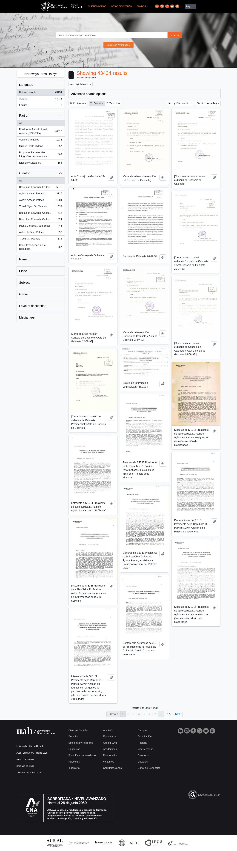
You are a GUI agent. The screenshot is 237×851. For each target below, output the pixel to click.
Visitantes (108, 761)
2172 (168, 714)
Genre (23, 294)
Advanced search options (89, 94)
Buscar (174, 35)
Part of (24, 115)
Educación (74, 749)
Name (23, 259)
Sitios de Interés (121, 6)
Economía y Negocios (81, 742)
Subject (24, 282)
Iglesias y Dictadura (40, 163)
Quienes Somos (97, 6)
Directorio (143, 755)
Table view (113, 103)
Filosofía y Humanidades (82, 755)
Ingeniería (74, 768)
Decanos (143, 761)
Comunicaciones (112, 768)
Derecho (73, 736)
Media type (27, 317)
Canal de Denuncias (149, 768)
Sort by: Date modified (179, 103)
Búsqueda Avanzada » (119, 45)
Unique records (40, 92)
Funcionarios (110, 755)
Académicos (110, 749)
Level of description (32, 306)
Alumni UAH (110, 742)
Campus (142, 730)
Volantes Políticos (40, 140)
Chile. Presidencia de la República (40, 247)
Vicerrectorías (145, 749)
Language (26, 84)
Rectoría (142, 742)
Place (23, 271)
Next (177, 714)
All (20, 123)
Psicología (74, 761)
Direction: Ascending (207, 103)
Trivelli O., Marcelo (40, 239)
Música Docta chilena (40, 146)
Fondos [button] (141, 6)
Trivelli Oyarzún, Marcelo (40, 207)
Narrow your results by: (40, 74)
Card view (96, 103)
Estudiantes (109, 736)
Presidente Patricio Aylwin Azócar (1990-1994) (40, 131)
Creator (24, 173)
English (40, 105)
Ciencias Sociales (78, 730)
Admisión (108, 730)
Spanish (40, 99)
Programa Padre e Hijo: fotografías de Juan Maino (40, 154)
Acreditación (145, 736)
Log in (189, 6)
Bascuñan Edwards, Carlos (40, 187)
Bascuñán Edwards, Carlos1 (40, 213)
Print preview (78, 103)
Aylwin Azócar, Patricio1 (40, 194)
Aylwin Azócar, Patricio (40, 232)
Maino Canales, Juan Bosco (40, 226)
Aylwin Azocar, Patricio (40, 200)
